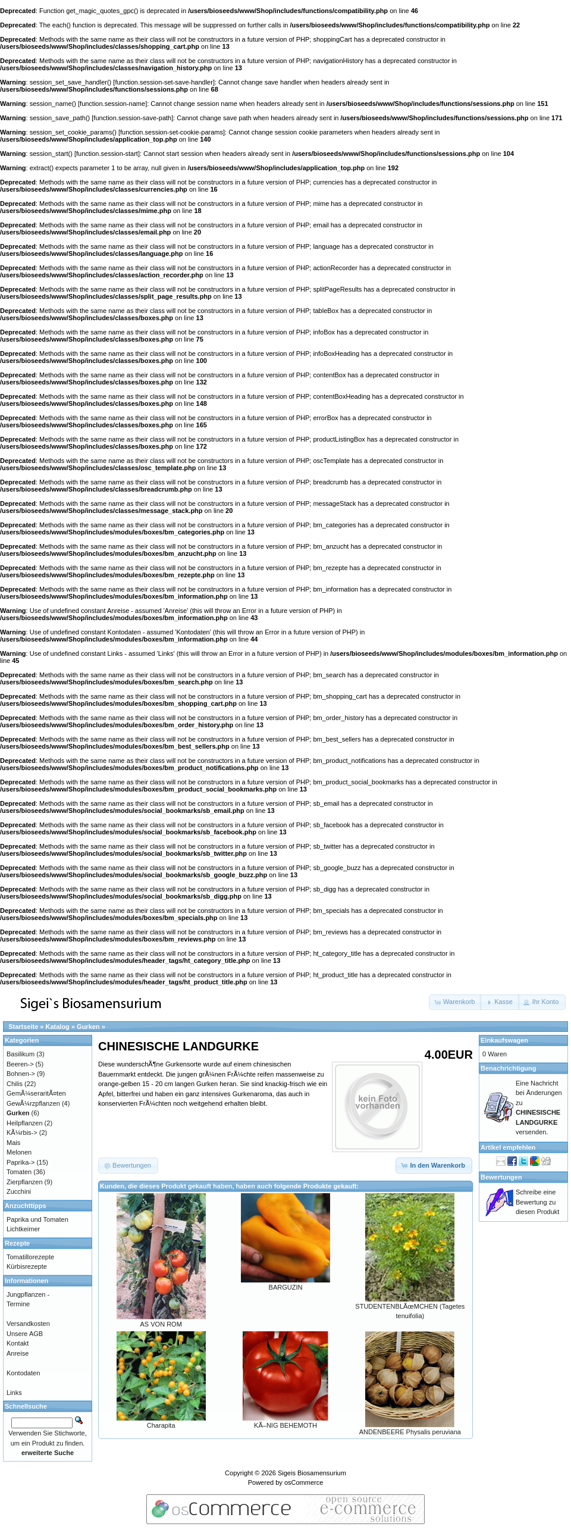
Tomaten (19, 1171)
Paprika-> (20, 1162)
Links (14, 1392)
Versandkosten (28, 1323)
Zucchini (19, 1191)
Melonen (19, 1152)
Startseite (23, 1026)
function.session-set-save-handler (163, 82)
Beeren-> (20, 1064)
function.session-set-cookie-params (171, 132)
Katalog (58, 1026)
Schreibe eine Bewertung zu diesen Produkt (537, 1201)
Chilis (15, 1083)
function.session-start (107, 153)
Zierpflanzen (25, 1181)
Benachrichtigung (509, 1068)
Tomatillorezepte (30, 1256)
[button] (455, 1002)
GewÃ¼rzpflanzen (33, 1103)
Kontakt (18, 1343)
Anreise (18, 1353)
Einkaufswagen (504, 1040)
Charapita (161, 1425)
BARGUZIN (286, 1287)
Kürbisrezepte (27, 1266)
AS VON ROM (161, 1324)
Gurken (88, 1026)
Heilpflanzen (25, 1123)
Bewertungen (501, 1177)
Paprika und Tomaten (37, 1219)
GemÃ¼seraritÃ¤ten (36, 1093)
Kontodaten (23, 1373)
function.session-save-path (132, 117)
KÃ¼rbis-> (22, 1132)
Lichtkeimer (23, 1228)
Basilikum (20, 1054)
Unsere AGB (25, 1333)
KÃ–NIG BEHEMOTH (285, 1425)
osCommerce (303, 1482)
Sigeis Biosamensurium (312, 1472)
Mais (13, 1142)
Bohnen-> (21, 1073)
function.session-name (112, 103)
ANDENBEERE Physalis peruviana (410, 1431)
